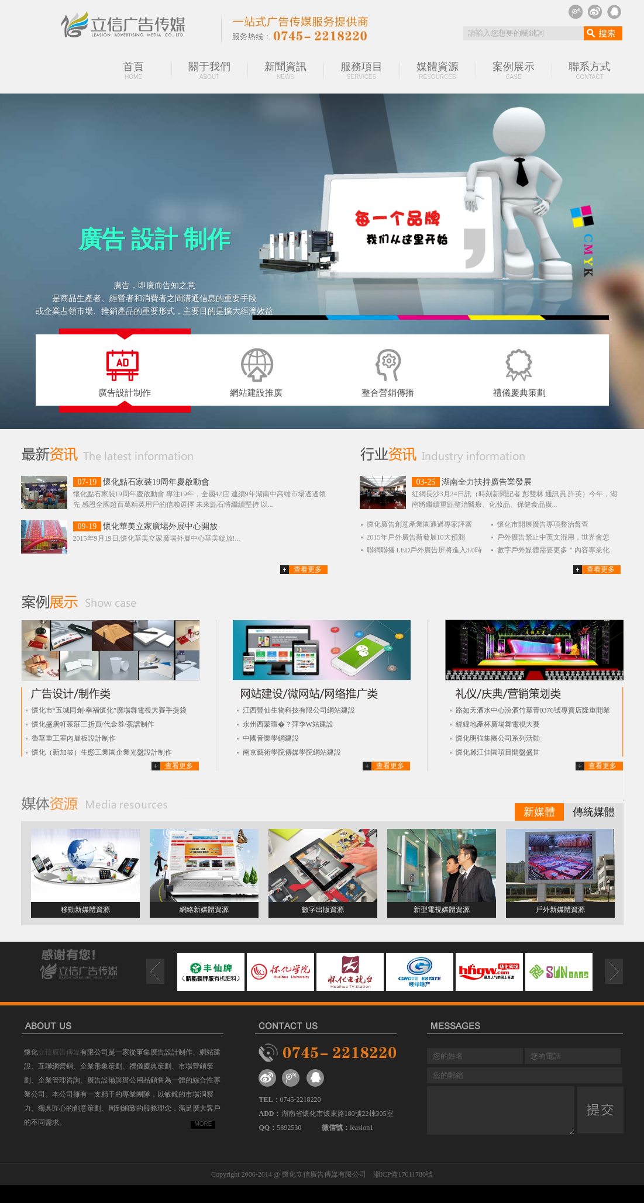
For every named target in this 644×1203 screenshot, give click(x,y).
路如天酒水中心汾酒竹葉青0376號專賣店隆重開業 (533, 710)
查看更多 (308, 569)
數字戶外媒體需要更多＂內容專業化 (553, 550)
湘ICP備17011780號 (403, 1174)
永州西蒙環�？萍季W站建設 (288, 724)
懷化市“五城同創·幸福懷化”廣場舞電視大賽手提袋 (109, 710)
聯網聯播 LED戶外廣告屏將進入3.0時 (424, 550)
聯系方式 (590, 70)
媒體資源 (437, 70)
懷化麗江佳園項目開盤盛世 (498, 752)
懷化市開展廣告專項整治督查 (542, 524)
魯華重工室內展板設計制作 (74, 738)
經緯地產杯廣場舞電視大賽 (498, 724)
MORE (203, 1124)
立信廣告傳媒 (59, 1052)
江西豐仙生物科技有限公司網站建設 (299, 710)
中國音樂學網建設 (271, 738)
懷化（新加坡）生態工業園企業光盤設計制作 (102, 752)
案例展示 (514, 70)
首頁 (133, 70)
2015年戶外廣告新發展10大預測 (416, 537)
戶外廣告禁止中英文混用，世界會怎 (553, 537)
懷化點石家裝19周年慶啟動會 (156, 482)
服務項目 (361, 70)
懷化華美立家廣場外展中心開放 (160, 526)
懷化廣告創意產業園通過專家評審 (419, 524)
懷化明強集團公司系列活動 (498, 738)
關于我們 (209, 70)
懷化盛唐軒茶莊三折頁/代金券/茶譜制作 (93, 724)
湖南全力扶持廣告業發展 (487, 482)
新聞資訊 (285, 70)
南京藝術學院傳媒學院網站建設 (292, 752)
